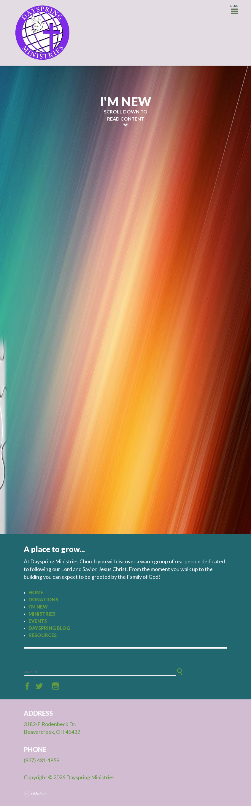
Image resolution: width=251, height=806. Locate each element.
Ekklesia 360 (35, 793)
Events (37, 621)
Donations (43, 599)
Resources (42, 635)
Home (35, 592)
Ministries (41, 614)
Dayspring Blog (49, 628)
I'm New (38, 606)
